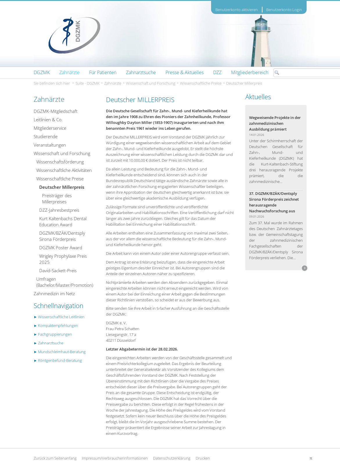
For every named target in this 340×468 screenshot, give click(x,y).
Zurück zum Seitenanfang (55, 458)
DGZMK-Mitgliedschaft (56, 111)
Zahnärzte (112, 83)
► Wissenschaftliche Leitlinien (59, 316)
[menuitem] (42, 72)
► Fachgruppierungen (53, 334)
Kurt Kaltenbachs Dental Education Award (63, 221)
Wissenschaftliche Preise (201, 83)
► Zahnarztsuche (49, 343)
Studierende (45, 136)
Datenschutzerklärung (171, 458)
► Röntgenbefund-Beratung (58, 360)
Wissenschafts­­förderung (60, 162)
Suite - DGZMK (87, 83)
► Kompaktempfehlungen (56, 325)
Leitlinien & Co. (48, 119)
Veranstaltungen (50, 145)
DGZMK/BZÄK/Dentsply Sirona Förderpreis (62, 236)
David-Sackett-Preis (58, 270)
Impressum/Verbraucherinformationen (115, 458)
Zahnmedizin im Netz (54, 293)
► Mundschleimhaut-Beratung (60, 351)
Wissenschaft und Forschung (150, 83)
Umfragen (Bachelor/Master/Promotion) (64, 282)
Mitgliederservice (50, 128)
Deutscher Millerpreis (244, 83)
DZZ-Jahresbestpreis (59, 210)
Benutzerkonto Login (284, 9)
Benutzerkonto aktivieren (236, 9)
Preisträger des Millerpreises (57, 198)
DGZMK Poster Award (60, 247)
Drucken (203, 458)
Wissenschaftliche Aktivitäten (64, 170)
